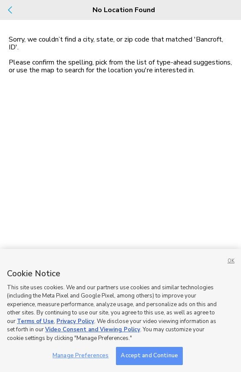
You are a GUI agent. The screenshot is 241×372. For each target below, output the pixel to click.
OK (231, 261)
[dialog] (120, 186)
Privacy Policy (75, 321)
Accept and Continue (149, 355)
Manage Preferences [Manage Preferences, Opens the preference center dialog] (81, 355)
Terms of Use (35, 321)
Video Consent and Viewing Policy (92, 329)
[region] (120, 310)
